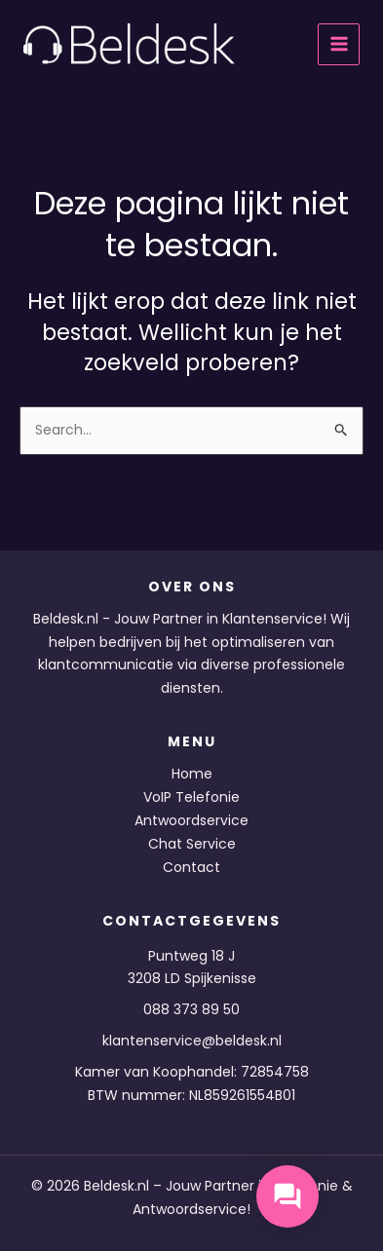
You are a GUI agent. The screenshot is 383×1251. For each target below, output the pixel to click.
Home (192, 773)
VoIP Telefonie (191, 797)
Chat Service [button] (192, 843)
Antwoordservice (191, 820)
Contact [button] (191, 867)
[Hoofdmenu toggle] (339, 44)
